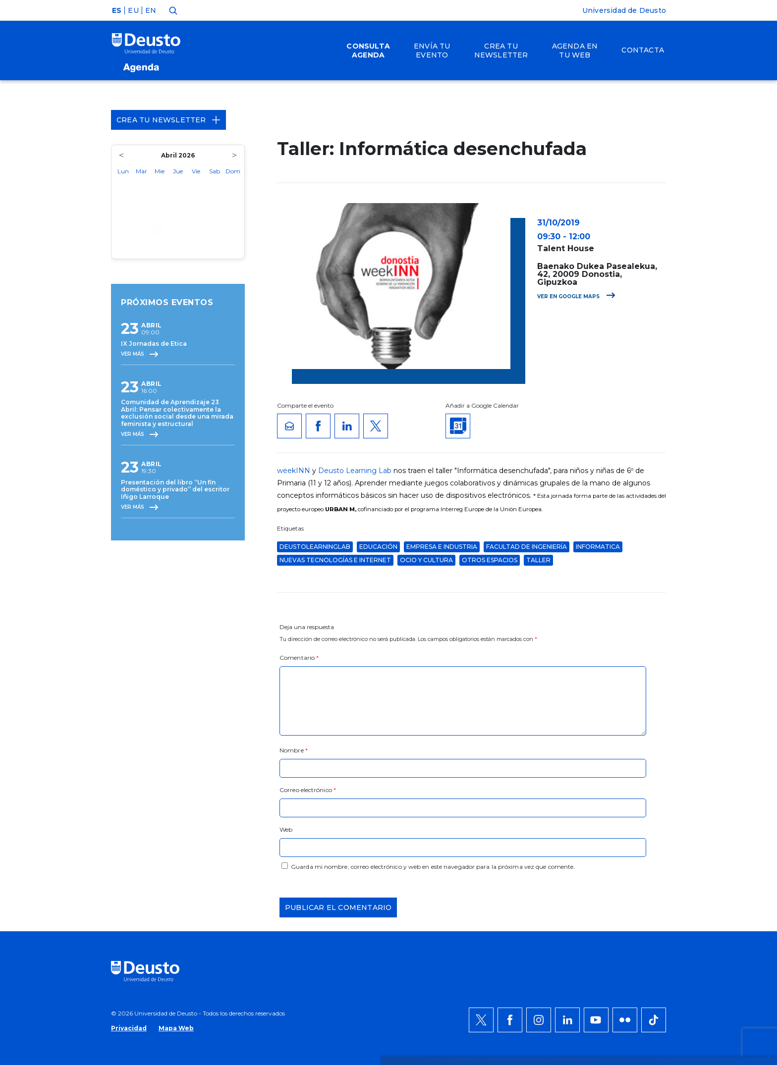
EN (150, 10)
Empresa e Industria (441, 546)
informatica (598, 546)
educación (378, 546)
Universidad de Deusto (624, 10)
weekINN (293, 470)
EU (133, 10)
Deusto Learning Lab (354, 470)
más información (426, 864)
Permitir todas (644, 841)
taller (538, 560)
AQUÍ (245, 876)
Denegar (633, 870)
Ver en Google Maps (576, 296)
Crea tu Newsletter (168, 119)
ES (116, 10)
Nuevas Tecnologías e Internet (335, 560)
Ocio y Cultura (426, 560)
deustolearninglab (314, 546)
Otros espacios (489, 560)
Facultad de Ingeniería (526, 546)
